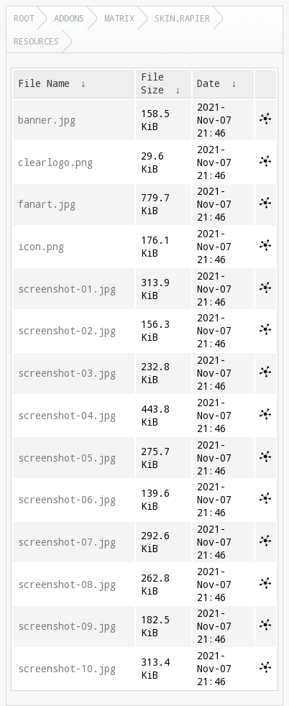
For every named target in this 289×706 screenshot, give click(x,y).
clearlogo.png (55, 162)
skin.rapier (182, 18)
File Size (152, 83)
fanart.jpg (46, 204)
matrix (119, 18)
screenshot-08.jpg (67, 584)
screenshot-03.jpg (67, 373)
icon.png (41, 246)
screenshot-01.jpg (67, 289)
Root (24, 18)
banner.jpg (46, 120)
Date (208, 83)
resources (36, 41)
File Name (44, 83)
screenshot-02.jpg (67, 330)
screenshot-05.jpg (67, 457)
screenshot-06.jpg (67, 499)
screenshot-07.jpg (67, 542)
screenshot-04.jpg (67, 415)
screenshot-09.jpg (67, 626)
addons (69, 18)
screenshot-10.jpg (67, 668)
